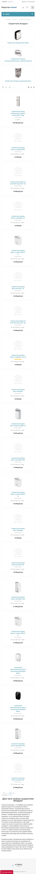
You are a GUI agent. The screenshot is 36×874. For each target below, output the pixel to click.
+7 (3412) (4, 1)
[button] (6, 872)
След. (10, 793)
